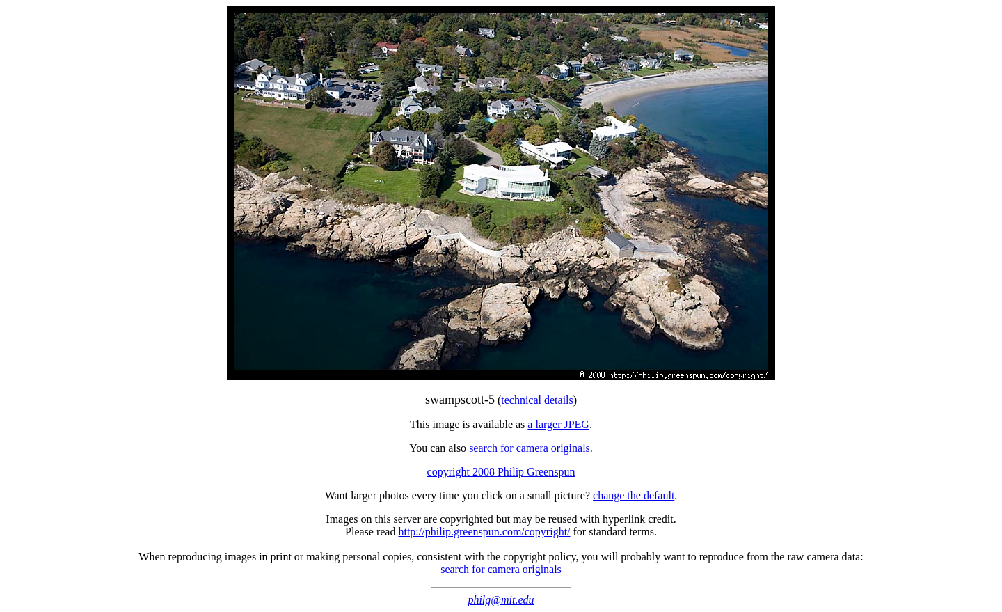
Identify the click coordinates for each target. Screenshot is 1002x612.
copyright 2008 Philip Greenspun (501, 472)
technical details (537, 400)
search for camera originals (529, 448)
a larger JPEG (558, 424)
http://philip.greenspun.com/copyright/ (484, 532)
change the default (633, 495)
